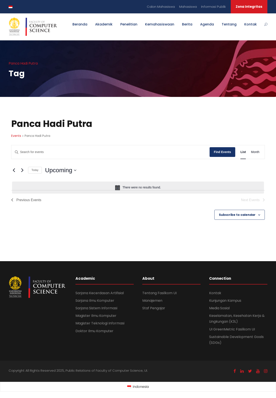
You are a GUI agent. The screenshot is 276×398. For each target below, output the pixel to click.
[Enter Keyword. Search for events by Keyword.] (110, 152)
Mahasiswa (188, 6)
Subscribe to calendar (237, 215)
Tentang (229, 24)
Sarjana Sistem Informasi (96, 308)
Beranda (79, 24)
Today (34, 170)
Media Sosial (219, 308)
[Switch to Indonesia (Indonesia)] (138, 387)
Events (16, 136)
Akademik (104, 24)
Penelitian (128, 24)
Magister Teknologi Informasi (99, 323)
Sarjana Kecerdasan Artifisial (99, 293)
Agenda (207, 24)
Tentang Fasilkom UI (159, 293)
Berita (187, 24)
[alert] (138, 188)
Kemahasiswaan (159, 24)
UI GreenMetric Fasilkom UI (232, 329)
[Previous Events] (13, 170)
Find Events (222, 152)
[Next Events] (22, 170)
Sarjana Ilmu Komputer (94, 300)
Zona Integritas (249, 6)
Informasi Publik (213, 6)
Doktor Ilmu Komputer (94, 331)
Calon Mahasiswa (161, 6)
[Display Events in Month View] (255, 152)
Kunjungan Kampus (225, 300)
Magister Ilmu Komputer (95, 315)
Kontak (250, 24)
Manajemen (152, 300)
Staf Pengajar (153, 308)
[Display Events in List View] (243, 152)
